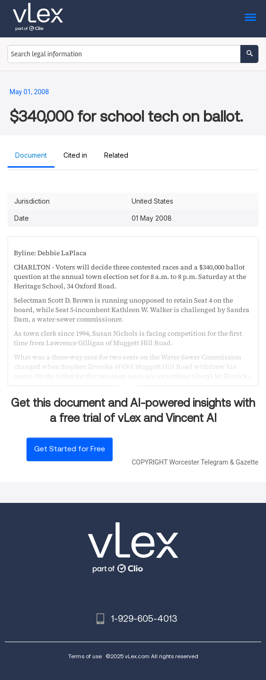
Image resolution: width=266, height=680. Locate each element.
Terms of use (85, 656)
